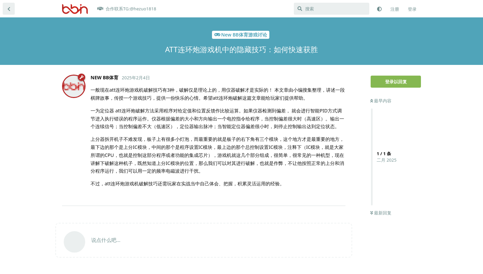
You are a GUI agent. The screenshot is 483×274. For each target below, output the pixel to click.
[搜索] (331, 9)
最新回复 (380, 213)
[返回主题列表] (9, 9)
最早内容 (380, 101)
